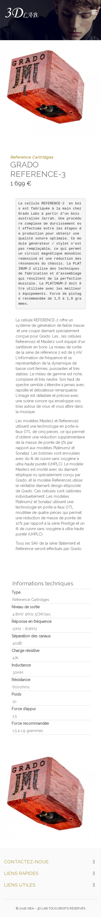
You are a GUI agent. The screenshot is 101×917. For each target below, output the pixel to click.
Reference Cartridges (31, 157)
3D (21, 13)
